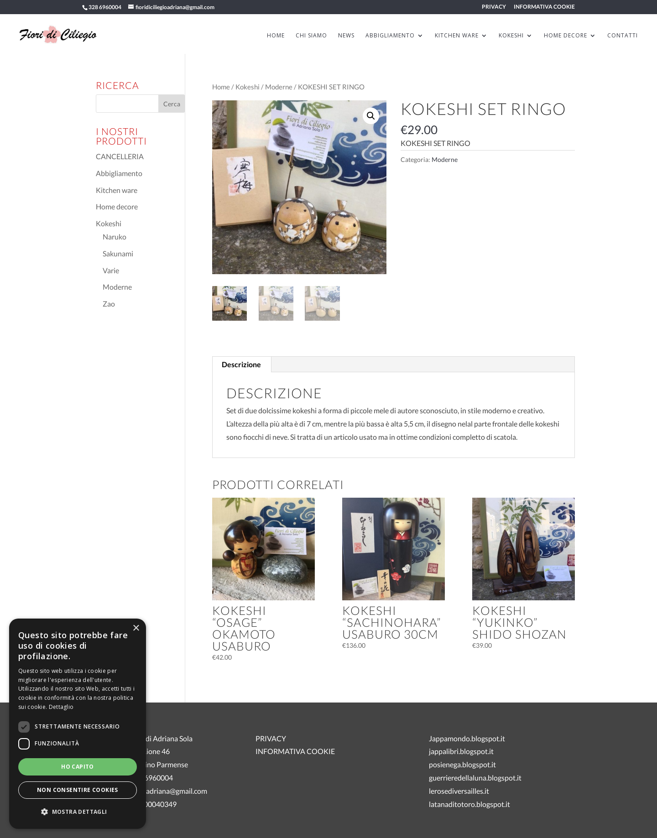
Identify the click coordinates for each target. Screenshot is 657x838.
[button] (371, 116)
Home (221, 87)
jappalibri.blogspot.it (461, 751)
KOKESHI (511, 35)
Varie (111, 270)
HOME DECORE (565, 35)
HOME (276, 35)
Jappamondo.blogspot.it (467, 738)
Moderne (278, 87)
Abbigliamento (119, 173)
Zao (109, 303)
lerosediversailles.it (459, 790)
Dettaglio (61, 707)
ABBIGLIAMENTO (390, 35)
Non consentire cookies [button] (77, 790)
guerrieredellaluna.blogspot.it (475, 777)
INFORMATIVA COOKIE (544, 7)
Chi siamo (311, 35)
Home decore (117, 206)
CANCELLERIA (120, 156)
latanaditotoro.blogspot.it (469, 804)
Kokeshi (247, 87)
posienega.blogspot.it (462, 764)
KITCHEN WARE (457, 35)
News (346, 35)
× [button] (135, 628)
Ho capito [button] (77, 766)
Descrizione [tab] (241, 364)
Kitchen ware (116, 190)
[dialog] (77, 724)
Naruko (114, 236)
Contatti (622, 35)
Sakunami (118, 253)
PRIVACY (494, 7)
